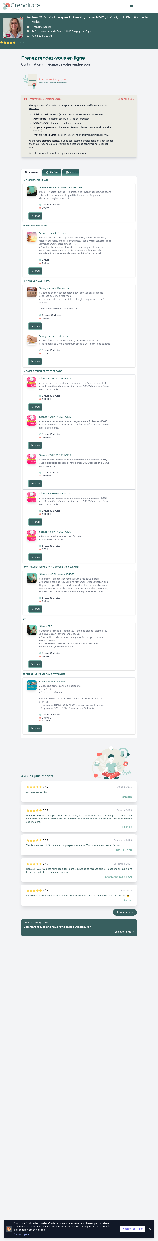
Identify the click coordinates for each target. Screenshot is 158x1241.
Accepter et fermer (133, 1228)
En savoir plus (126, 99)
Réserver (35, 215)
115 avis (21, 42)
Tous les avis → (125, 912)
